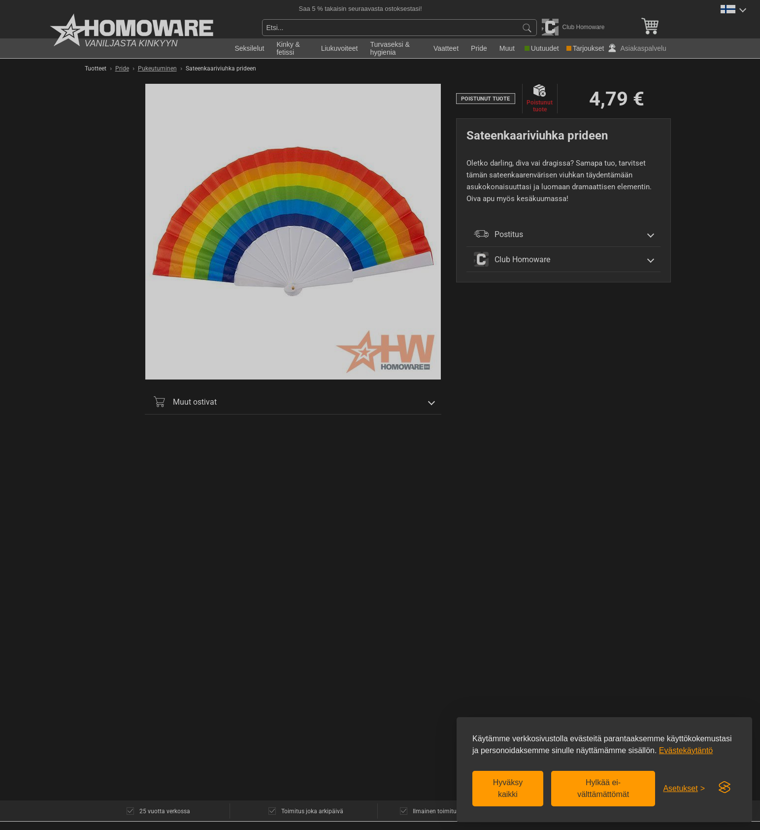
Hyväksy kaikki (508, 788)
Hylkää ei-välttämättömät (603, 788)
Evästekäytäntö (686, 750)
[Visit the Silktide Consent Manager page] (724, 787)
